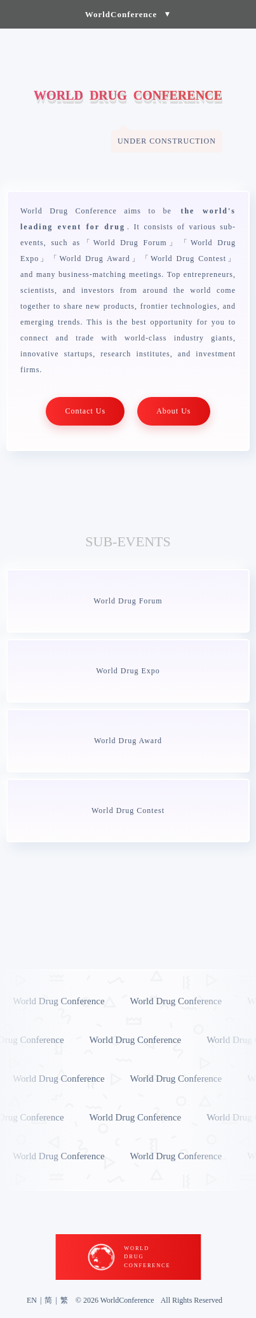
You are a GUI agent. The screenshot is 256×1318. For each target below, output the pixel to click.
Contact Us (85, 411)
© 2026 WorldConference (115, 1300)
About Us (173, 411)
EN (32, 1300)
